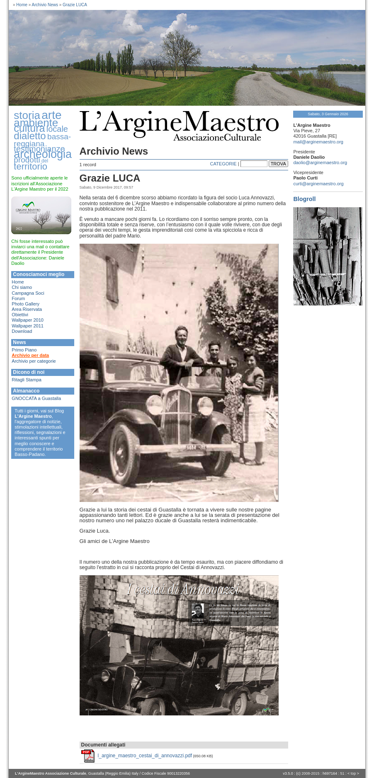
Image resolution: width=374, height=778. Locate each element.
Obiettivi (20, 314)
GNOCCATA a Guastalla (36, 398)
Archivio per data (30, 355)
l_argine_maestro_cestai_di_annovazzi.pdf (145, 756)
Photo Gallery (25, 303)
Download (22, 331)
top (353, 773)
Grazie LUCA (75, 4)
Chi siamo (22, 287)
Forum (18, 298)
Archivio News (45, 4)
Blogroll (304, 199)
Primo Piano (24, 349)
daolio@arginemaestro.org (320, 162)
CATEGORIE (223, 163)
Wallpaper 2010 (28, 320)
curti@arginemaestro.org (318, 183)
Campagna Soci (28, 293)
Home (21, 4)
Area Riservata (27, 309)
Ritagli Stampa (26, 379)
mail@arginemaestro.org (318, 141)
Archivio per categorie (34, 361)
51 (342, 773)
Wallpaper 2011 (28, 325)
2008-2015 (310, 773)
